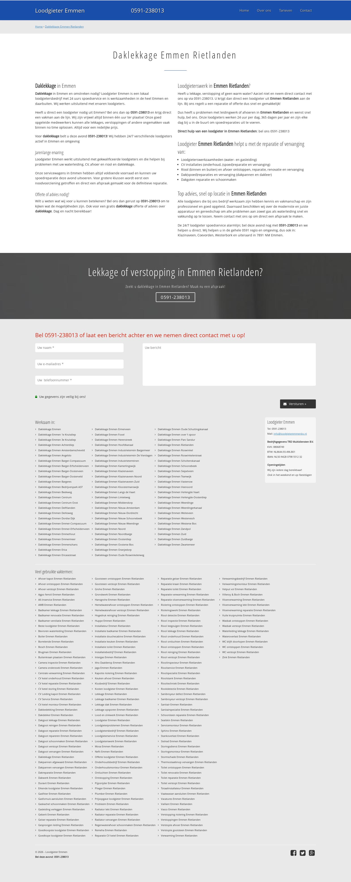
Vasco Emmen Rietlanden (175, 809)
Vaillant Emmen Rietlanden (176, 804)
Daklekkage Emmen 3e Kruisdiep (57, 439)
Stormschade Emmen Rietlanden (180, 757)
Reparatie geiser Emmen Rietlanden (181, 578)
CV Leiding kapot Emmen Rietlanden (59, 694)
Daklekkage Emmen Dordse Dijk (56, 518)
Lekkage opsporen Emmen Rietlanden (117, 709)
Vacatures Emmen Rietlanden (178, 798)
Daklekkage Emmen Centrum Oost (58, 502)
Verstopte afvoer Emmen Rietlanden (182, 825)
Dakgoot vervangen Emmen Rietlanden (60, 751)
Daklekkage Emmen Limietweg (112, 497)
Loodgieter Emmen (60, 10)
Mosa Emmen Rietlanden (109, 746)
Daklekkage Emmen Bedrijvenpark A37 (60, 487)
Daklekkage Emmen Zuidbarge (175, 539)
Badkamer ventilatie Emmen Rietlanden (61, 620)
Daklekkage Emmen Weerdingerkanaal (180, 507)
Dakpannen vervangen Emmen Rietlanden (62, 767)
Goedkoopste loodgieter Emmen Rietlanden (63, 830)
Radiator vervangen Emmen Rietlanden (117, 819)
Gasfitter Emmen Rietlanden (54, 793)
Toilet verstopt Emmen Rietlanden (180, 783)
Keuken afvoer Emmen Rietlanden (114, 678)
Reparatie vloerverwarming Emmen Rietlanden (188, 599)
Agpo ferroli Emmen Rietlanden (56, 594)
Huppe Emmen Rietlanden (110, 620)
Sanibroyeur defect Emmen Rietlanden (183, 694)
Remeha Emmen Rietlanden (111, 830)
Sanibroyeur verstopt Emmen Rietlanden (184, 699)
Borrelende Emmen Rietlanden (56, 641)
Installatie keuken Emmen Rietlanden (116, 641)
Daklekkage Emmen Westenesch (176, 518)
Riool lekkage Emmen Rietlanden (180, 631)
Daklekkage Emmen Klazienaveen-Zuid (117, 481)
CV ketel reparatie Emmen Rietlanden (59, 683)
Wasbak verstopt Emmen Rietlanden (243, 626)
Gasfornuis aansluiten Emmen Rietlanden (62, 798)
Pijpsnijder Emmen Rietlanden (112, 783)
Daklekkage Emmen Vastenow (175, 481)
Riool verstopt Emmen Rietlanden (180, 657)
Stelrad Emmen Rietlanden (176, 741)
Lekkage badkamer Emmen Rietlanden (117, 699)
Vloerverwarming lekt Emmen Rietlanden (246, 604)
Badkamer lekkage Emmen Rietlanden (60, 610)
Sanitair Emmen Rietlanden (176, 704)
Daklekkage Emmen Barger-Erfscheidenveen (63, 466)
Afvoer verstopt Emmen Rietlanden (58, 589)
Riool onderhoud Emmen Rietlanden (182, 636)
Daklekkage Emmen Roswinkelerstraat (180, 455)
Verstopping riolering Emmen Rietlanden (184, 814)
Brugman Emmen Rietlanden (54, 652)
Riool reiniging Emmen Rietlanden (180, 652)
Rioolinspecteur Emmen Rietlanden (181, 662)
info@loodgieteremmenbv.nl (290, 433)
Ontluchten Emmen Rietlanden (113, 772)
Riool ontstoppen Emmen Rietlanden (182, 647)
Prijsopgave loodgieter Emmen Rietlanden (119, 798)
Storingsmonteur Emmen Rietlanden (182, 751)
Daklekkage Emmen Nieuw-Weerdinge (117, 523)
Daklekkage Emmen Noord (110, 528)
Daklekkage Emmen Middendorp (114, 502)
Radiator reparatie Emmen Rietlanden (116, 814)
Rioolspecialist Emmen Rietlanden (180, 673)
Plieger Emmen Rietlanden (110, 788)
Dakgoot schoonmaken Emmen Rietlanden (63, 741)
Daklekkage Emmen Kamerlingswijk (115, 466)
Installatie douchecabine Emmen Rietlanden (120, 636)
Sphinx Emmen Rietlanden (176, 730)
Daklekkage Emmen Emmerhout (56, 534)
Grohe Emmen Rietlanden (110, 589)
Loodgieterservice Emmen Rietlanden (116, 736)
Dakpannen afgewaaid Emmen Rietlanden (62, 762)
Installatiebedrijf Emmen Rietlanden (115, 652)
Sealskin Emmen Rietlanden (177, 720)
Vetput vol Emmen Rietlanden (239, 589)
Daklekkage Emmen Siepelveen (176, 471)
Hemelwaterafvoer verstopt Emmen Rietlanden (122, 610)
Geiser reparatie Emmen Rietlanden (58, 819)
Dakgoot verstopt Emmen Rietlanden (59, 746)
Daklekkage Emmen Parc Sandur (176, 439)
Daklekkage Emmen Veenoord (175, 487)
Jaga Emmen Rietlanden (108, 667)
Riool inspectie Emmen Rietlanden (181, 620)
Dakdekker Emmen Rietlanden (55, 715)
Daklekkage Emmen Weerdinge (175, 502)
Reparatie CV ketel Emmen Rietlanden (117, 835)
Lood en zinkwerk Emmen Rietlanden (116, 715)
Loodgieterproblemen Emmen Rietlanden (119, 725)
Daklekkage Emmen (49, 429)
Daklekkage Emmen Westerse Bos (177, 523)
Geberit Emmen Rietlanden (53, 814)
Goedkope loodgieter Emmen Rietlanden (62, 835)
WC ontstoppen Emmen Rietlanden (242, 647)
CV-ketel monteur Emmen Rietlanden (59, 704)
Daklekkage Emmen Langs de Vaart (115, 492)
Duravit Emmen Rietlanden (53, 783)
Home (39, 26)
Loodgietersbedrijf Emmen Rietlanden (117, 730)
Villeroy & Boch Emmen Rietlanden (242, 594)
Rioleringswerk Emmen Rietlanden (181, 610)
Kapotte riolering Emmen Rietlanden (116, 673)
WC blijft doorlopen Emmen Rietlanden (245, 641)
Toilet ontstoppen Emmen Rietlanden (182, 767)
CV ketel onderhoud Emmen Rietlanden (61, 678)
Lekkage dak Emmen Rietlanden (113, 704)
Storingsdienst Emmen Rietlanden (180, 746)
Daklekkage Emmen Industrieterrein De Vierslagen (123, 455)
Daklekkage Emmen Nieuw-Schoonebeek (118, 518)
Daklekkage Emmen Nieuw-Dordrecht (116, 513)
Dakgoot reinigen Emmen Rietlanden (59, 725)
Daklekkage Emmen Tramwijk (174, 476)
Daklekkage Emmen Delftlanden (56, 507)
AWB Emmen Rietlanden (52, 604)
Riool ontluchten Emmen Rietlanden (182, 641)
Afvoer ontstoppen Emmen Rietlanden (60, 584)
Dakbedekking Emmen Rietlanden (57, 709)
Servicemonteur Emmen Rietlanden (181, 725)
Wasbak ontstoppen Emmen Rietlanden (245, 620)
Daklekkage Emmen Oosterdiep (113, 539)
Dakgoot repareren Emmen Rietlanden (60, 736)
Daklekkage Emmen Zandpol (174, 528)
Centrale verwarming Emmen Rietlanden (61, 673)
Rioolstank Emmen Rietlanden (178, 678)
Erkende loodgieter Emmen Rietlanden (60, 788)
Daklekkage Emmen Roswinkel (175, 450)
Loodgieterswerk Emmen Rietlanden (116, 741)
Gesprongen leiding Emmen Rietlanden (60, 825)
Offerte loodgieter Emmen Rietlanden (116, 757)
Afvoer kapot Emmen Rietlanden (57, 578)
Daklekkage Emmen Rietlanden (64, 26)
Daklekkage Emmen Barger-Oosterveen (60, 471)
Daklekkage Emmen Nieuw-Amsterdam (117, 507)
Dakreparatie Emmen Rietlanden (57, 772)
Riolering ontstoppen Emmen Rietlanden (184, 604)
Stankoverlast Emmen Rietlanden (180, 736)
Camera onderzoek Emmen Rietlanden (60, 667)
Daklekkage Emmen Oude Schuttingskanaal (183, 429)
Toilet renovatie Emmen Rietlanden (181, 772)
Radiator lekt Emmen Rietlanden (113, 809)
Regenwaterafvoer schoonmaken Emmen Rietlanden (125, 825)
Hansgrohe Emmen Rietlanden (112, 599)
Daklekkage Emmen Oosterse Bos (114, 544)
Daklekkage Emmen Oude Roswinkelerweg (119, 555)
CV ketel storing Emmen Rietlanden (58, 688)
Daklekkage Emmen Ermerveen (113, 429)
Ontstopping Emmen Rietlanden (113, 777)
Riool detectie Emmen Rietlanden (180, 615)
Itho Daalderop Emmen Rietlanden (115, 662)
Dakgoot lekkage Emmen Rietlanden (59, 720)
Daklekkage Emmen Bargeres (54, 481)
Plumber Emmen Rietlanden (111, 793)
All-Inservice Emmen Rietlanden (56, 599)
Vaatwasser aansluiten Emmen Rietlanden (185, 793)
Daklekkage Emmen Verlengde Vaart (178, 492)
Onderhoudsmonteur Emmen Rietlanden (118, 767)
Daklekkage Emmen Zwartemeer (176, 544)
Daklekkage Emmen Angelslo (54, 455)
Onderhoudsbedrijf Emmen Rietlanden (117, 762)
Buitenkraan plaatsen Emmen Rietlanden (62, 657)
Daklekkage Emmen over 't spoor (177, 434)
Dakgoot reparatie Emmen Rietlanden (60, 730)
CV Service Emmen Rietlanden (55, 699)
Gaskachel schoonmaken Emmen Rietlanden (64, 804)
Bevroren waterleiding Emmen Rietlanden (62, 631)
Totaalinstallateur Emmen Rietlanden (182, 788)
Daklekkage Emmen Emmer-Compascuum (62, 523)
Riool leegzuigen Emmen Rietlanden (182, 626)
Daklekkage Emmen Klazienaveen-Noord (118, 476)
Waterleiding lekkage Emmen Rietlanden (245, 631)
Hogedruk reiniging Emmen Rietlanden (117, 615)
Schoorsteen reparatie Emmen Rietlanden (185, 715)
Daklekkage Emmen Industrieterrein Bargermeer (122, 450)
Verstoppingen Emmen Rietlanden (181, 819)
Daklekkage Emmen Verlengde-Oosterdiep (182, 497)
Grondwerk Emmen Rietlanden (113, 594)
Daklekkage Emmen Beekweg (55, 492)
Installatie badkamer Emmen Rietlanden (118, 631)
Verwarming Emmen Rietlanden (179, 835)
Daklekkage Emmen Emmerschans (57, 544)
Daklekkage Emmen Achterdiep (56, 444)
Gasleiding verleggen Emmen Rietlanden (61, 809)
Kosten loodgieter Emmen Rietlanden (116, 688)
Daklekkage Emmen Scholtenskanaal (179, 460)
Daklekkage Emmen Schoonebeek (177, 466)
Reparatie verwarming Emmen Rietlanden (185, 594)
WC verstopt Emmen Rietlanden (240, 652)
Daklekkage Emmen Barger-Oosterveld (60, 476)
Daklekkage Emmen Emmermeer (56, 539)
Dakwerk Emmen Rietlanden (54, 777)
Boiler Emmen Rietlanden (53, 636)
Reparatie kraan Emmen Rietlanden (181, 584)
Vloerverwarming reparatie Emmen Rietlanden (249, 610)
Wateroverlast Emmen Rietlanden (241, 636)
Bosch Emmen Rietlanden (53, 647)
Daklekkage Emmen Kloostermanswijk (117, 487)
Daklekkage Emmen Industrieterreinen (117, 460)
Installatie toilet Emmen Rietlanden (115, 647)
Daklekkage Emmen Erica (52, 549)
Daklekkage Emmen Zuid (172, 534)
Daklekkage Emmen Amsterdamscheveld (61, 450)
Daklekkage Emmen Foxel (109, 434)
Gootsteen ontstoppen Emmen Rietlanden (119, 578)
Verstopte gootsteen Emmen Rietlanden (184, 830)
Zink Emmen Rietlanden (236, 657)
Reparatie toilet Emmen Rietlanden (181, 589)
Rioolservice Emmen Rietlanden (179, 667)
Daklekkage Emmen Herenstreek (113, 439)
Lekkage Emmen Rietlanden (111, 694)
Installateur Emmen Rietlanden (113, 626)
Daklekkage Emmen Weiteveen (175, 513)
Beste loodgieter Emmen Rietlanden (59, 626)
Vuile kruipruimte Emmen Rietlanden (243, 615)
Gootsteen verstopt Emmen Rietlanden (117, 584)
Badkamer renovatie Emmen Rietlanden (61, 615)
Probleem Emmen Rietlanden (112, 804)
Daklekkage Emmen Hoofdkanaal (114, 444)
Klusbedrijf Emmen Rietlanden (112, 683)
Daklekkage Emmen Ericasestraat (57, 555)
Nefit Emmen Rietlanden (109, 751)
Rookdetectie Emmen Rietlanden (180, 688)
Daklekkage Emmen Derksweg (55, 513)
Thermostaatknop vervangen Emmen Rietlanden (189, 762)
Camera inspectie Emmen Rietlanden (59, 662)
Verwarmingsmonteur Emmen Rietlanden (246, 584)
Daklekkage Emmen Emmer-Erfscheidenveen (64, 528)
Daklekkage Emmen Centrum (55, 497)
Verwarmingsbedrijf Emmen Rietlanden (245, 578)
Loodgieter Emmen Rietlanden (112, 720)
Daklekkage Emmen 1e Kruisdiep (57, 434)
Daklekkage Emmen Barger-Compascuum (62, 460)
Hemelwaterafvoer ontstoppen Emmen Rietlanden (124, 604)
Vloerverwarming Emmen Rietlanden (243, 599)
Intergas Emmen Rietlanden (111, 657)
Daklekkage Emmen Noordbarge (113, 534)
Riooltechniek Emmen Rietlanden (180, 683)
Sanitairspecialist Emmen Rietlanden (182, 709)
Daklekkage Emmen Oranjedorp (113, 549)
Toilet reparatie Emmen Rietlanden (181, 777)
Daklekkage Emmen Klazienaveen (114, 471)
